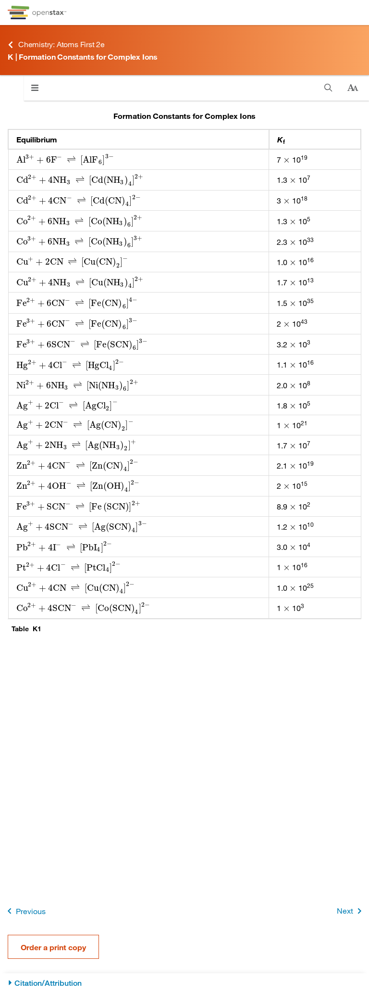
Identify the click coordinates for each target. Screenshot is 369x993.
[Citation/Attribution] (184, 983)
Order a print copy (53, 947)
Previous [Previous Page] (25, 911)
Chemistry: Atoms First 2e (56, 44)
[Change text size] (352, 88)
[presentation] (65, 159)
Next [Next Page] (351, 911)
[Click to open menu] (35, 88)
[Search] (328, 88)
